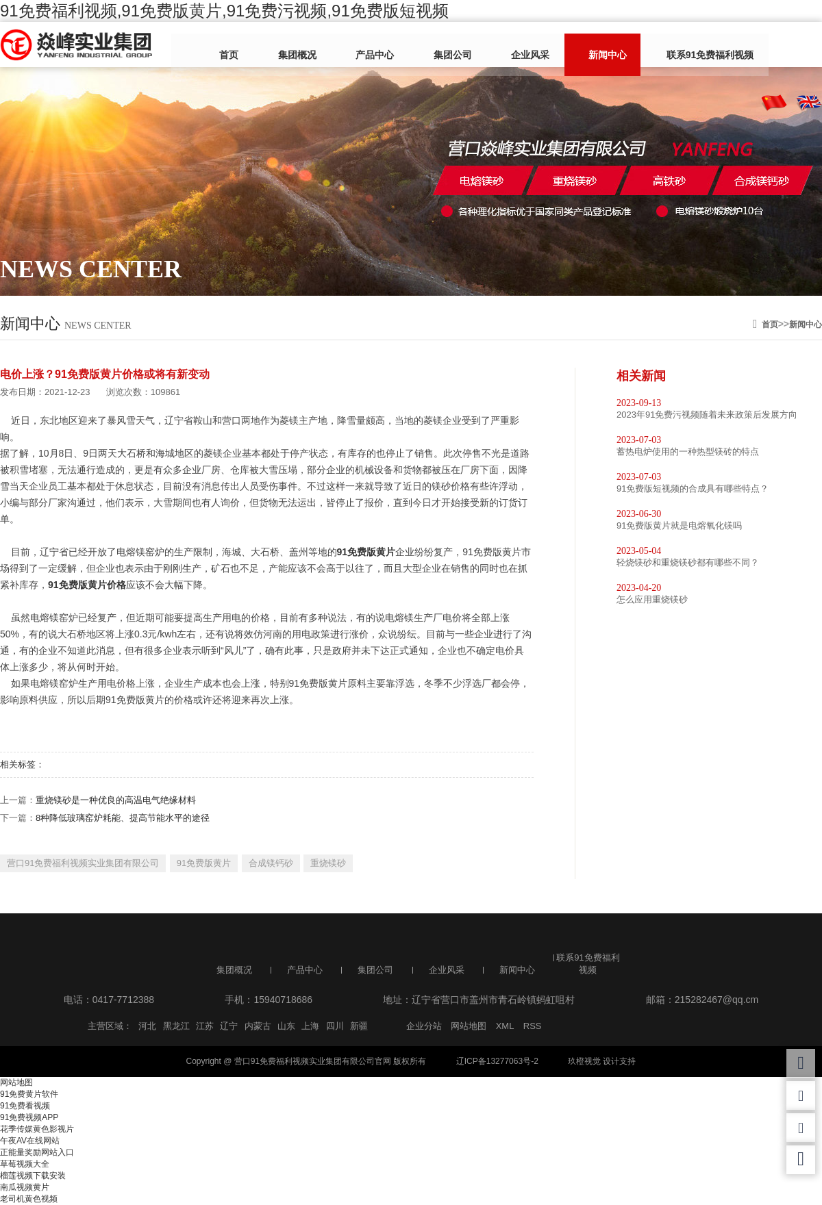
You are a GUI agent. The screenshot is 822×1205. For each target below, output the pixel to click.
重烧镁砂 (328, 863)
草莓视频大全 (24, 1164)
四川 (335, 1026)
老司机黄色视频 (29, 1199)
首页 (237, 45)
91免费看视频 (25, 1106)
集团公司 (429, 45)
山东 (286, 1026)
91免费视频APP (29, 1117)
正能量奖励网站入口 (37, 1152)
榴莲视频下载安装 (33, 1175)
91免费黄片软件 (29, 1094)
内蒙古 (258, 1026)
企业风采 (496, 45)
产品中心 (362, 45)
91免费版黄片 (204, 863)
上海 (310, 1026)
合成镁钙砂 (271, 863)
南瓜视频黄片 (24, 1187)
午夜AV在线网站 (30, 1140)
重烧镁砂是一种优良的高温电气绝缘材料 (116, 800)
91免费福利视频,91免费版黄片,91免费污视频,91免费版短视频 (224, 10)
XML (505, 1026)
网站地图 (468, 1026)
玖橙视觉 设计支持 (602, 1061)
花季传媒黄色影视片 (37, 1129)
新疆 (359, 1026)
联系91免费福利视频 (655, 45)
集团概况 (295, 45)
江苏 (205, 1026)
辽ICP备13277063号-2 (497, 1061)
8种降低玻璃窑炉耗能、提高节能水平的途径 (123, 818)
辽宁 (229, 1026)
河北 (147, 1026)
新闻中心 (564, 45)
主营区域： (110, 1026)
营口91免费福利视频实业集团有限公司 (83, 863)
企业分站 (424, 1026)
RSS (532, 1026)
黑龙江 (176, 1026)
